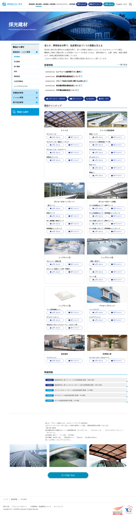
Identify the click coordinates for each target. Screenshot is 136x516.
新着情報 (32, 4)
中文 (125, 4)
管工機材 (17, 66)
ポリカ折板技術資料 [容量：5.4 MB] (67, 400)
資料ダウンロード (95, 4)
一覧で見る (123, 65)
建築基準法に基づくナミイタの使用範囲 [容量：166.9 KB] (74, 380)
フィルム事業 (18, 97)
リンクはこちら (68, 475)
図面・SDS (103, 99)
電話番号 (90, 99)
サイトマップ (58, 506)
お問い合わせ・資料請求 (55, 99)
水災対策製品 (18, 81)
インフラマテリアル (21, 86)
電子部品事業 (18, 102)
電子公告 (6, 506)
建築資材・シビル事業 (21, 52)
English (119, 4)
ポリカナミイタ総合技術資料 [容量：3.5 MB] (70, 395)
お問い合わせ (109, 4)
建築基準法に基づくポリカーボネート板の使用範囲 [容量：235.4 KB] (78, 385)
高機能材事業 (18, 93)
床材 (15, 71)
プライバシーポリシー (19, 506)
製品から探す (19, 47)
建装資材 (17, 76)
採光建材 (17, 56)
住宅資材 (17, 61)
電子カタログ (81, 4)
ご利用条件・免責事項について (40, 506)
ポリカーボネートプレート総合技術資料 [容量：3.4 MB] (74, 390)
